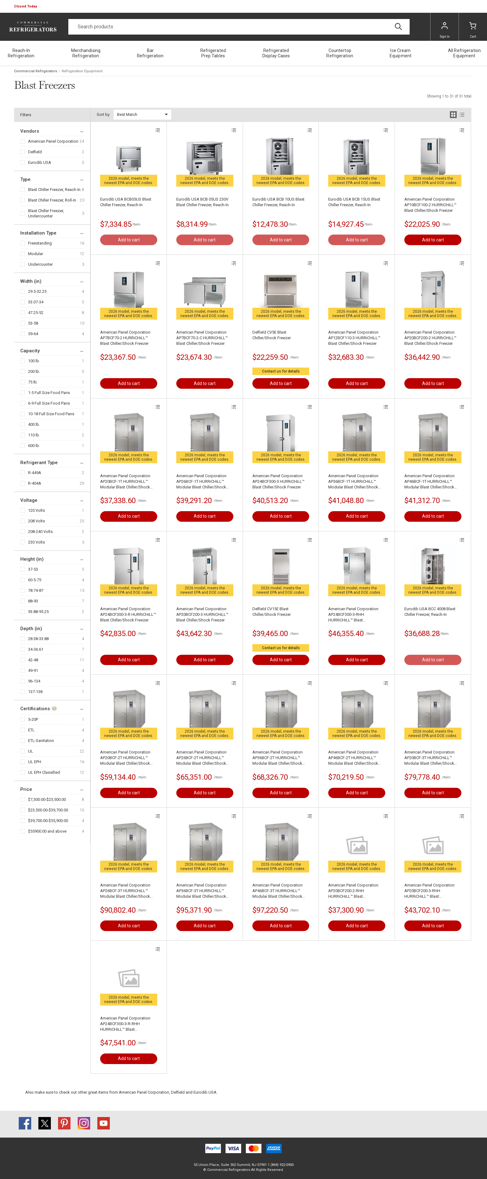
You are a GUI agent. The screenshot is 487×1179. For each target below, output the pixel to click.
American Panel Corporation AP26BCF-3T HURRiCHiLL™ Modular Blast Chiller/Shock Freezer (125, 891)
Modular (35, 253)
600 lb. (34, 445)
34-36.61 (35, 649)
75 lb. (33, 382)
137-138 (35, 691)
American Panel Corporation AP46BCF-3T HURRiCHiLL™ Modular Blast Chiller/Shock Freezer (277, 891)
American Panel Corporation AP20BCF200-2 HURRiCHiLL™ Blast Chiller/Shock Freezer (430, 338)
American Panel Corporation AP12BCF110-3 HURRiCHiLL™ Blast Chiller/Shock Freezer (354, 338)
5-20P (33, 719)
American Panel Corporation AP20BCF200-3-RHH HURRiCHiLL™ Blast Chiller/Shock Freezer (429, 891)
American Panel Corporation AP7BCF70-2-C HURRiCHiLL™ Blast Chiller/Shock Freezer (202, 338)
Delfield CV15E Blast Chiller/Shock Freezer (271, 611)
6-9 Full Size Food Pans (49, 403)
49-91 (33, 670)
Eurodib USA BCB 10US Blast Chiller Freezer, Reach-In (278, 202)
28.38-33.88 (38, 638)
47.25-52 (35, 312)
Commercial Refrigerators (35, 71)
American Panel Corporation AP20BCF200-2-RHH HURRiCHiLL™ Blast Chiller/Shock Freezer (353, 891)
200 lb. (34, 371)
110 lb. (34, 435)
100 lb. (34, 361)
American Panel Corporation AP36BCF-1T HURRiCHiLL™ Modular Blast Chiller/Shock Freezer (353, 481)
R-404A (34, 483)
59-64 (33, 333)
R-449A (34, 472)
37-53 (33, 569)
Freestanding (40, 243)
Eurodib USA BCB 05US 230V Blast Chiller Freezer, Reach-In (202, 202)
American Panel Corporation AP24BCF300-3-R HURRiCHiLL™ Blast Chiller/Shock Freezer (128, 614)
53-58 (33, 323)
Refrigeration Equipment (82, 71)
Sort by (103, 114)
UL (30, 751)
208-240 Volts (40, 531)
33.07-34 (35, 302)
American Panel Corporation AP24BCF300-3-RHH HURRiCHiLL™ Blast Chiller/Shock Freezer (353, 614)
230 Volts (36, 542)
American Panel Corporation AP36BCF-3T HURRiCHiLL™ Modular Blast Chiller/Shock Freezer (201, 891)
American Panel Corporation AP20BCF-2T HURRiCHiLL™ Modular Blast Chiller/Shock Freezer (125, 758)
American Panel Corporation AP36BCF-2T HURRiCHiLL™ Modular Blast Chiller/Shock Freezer (277, 758)
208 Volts (36, 521)
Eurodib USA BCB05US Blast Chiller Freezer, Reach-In (125, 202)
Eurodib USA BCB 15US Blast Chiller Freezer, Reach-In (354, 202)
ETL (31, 730)
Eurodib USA (39, 162)
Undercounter (40, 264)
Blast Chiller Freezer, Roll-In (52, 200)
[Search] (239, 27)
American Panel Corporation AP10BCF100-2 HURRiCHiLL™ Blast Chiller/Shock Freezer (430, 205)
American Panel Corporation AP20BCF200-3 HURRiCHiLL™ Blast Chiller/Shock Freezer (202, 614)
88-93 (33, 601)
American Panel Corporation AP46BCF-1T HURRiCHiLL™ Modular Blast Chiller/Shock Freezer (429, 481)
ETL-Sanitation (41, 740)
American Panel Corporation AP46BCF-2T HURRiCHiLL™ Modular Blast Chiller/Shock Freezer (353, 758)
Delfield (35, 152)
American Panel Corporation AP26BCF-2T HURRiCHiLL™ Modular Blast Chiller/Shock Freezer (201, 758)
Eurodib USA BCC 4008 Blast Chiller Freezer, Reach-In (429, 611)
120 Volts (36, 510)
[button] (26, 6)
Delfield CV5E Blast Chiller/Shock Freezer (271, 335)
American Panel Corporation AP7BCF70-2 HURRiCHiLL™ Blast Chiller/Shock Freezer (125, 338)
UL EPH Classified (44, 772)
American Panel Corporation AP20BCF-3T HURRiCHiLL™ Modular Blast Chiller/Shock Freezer (429, 758)
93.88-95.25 (38, 611)
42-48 (33, 660)
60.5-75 (34, 580)
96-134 (34, 681)
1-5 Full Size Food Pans (49, 392)
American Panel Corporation (53, 141)
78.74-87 (35, 590)
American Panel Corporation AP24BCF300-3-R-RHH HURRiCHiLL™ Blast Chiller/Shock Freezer (125, 1024)
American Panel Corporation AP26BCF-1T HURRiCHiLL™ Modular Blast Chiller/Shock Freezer (201, 481)
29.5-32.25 (37, 291)
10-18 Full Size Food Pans (51, 413)
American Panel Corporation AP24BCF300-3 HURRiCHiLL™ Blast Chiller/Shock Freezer (278, 481)
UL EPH (34, 761)
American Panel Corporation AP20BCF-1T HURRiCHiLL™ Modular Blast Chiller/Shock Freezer (125, 481)
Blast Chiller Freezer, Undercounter (46, 213)
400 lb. (34, 424)
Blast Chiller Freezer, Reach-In (54, 189)
